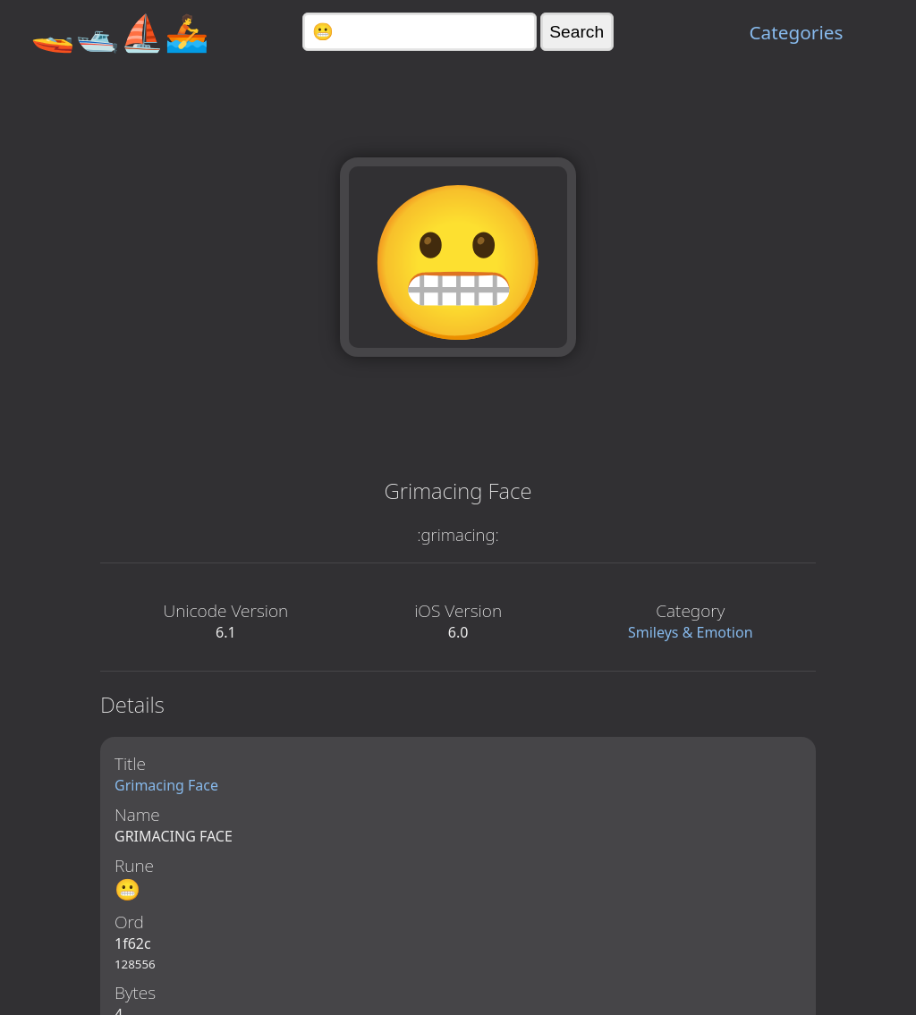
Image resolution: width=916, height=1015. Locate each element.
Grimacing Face (166, 785)
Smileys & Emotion (690, 632)
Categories (796, 32)
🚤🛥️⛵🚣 (119, 31)
